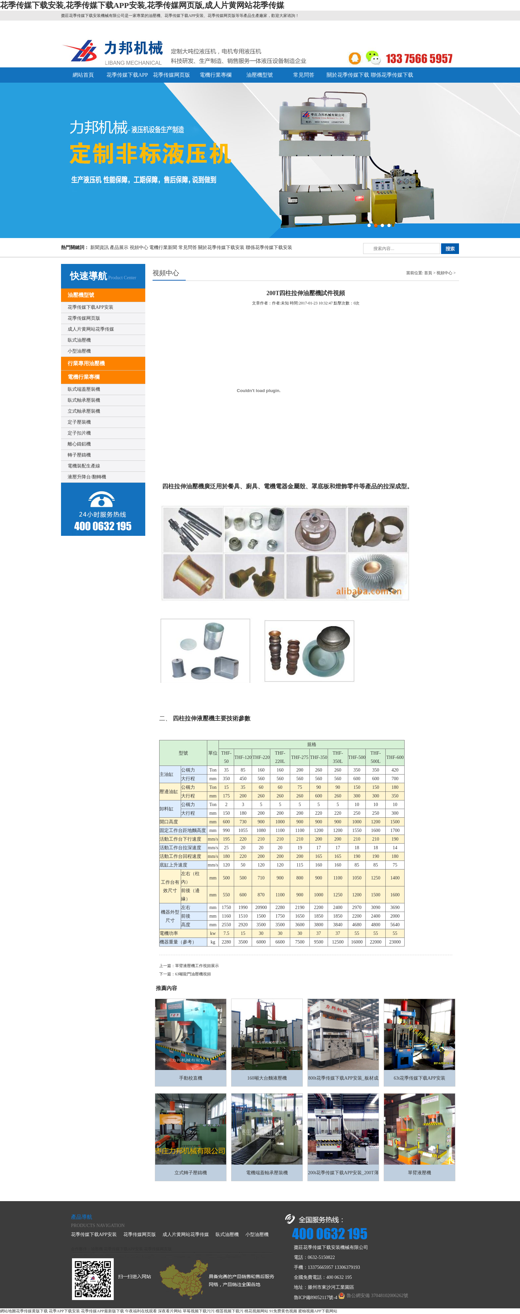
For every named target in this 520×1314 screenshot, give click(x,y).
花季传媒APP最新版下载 (102, 1311)
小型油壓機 (79, 351)
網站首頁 (83, 75)
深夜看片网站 (170, 1311)
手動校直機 (190, 1078)
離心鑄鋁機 (79, 444)
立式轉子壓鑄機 (190, 1172)
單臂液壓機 (419, 1172)
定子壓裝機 (79, 422)
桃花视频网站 (256, 1311)
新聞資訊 (99, 247)
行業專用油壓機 (86, 363)
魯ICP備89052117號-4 (315, 1297)
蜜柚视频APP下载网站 (317, 1311)
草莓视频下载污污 (199, 1311)
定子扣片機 (79, 433)
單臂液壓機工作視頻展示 (197, 965)
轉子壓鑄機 (79, 454)
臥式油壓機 (79, 340)
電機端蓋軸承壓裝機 (267, 1172)
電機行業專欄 (215, 75)
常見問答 (303, 75)
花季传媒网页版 (171, 75)
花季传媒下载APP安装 (90, 307)
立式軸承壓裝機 (84, 411)
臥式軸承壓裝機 (84, 400)
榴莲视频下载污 (229, 1311)
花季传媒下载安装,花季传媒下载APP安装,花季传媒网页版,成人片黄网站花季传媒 (142, 5)
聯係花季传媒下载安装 (269, 247)
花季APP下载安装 (64, 1311)
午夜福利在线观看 (141, 1311)
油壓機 (97, 1249)
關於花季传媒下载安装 (221, 247)
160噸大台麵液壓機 (267, 1078)
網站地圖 (8, 1311)
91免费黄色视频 (283, 1311)
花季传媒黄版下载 (32, 1311)
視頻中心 (139, 247)
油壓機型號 (259, 75)
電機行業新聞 (163, 247)
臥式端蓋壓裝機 (84, 389)
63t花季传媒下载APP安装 (419, 1078)
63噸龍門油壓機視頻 (193, 974)
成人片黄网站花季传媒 (91, 329)
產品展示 (119, 247)
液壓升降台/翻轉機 (87, 476)
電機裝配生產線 (84, 465)
